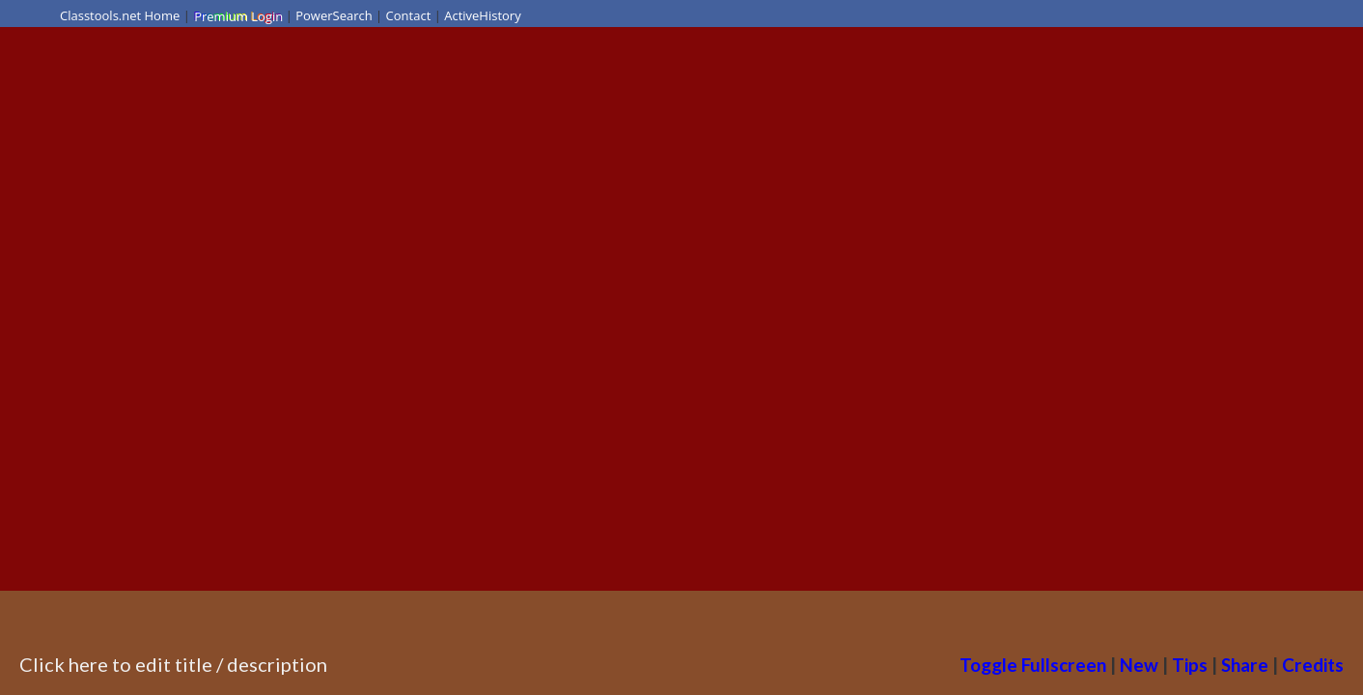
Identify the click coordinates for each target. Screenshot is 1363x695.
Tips (1190, 664)
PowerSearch (334, 15)
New (1139, 664)
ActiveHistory (482, 15)
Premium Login (237, 15)
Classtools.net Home (120, 15)
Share (1244, 664)
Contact (408, 15)
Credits (1313, 664)
